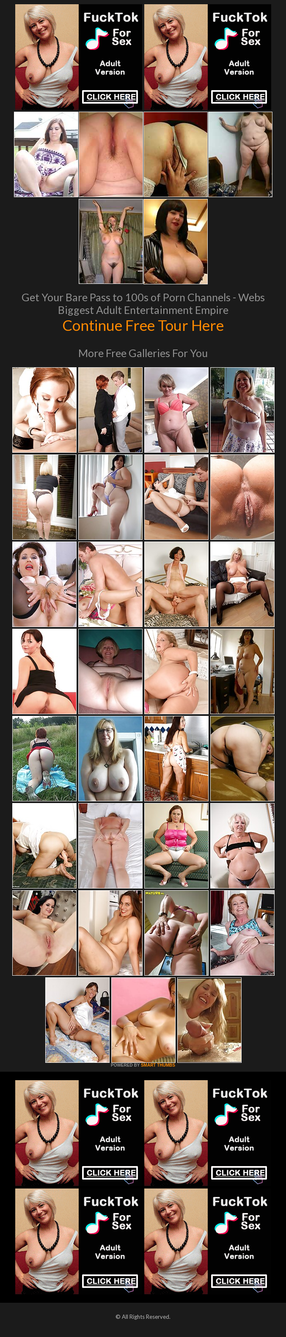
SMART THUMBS (158, 1065)
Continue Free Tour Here (143, 325)
